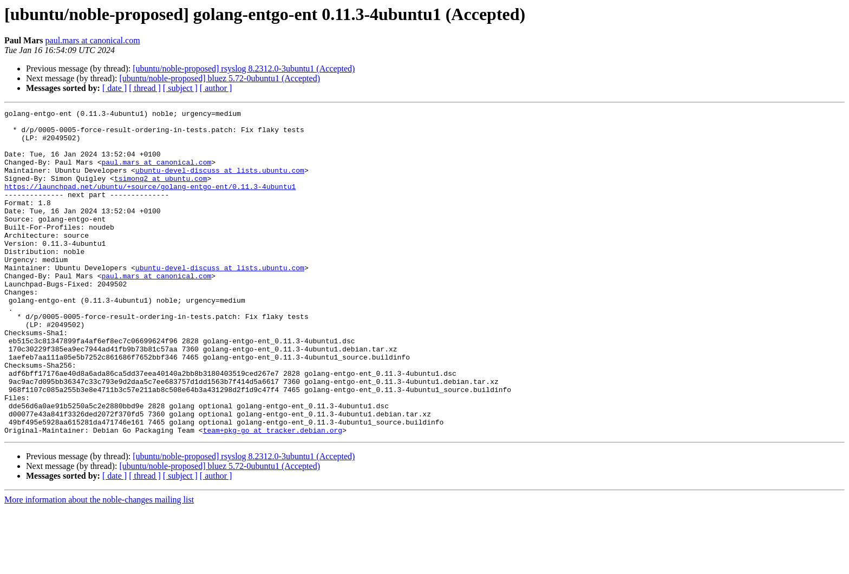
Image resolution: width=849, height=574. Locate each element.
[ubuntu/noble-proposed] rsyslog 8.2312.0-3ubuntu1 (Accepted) (244, 68)
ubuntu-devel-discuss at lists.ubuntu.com (219, 183)
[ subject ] (180, 88)
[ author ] (216, 88)
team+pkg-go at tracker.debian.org (272, 495)
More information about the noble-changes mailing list (99, 564)
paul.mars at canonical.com (92, 40)
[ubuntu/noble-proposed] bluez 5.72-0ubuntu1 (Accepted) (219, 78)
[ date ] (114, 88)
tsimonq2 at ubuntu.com (160, 193)
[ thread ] (145, 88)
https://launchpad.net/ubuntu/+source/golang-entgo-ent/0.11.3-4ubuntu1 (150, 202)
